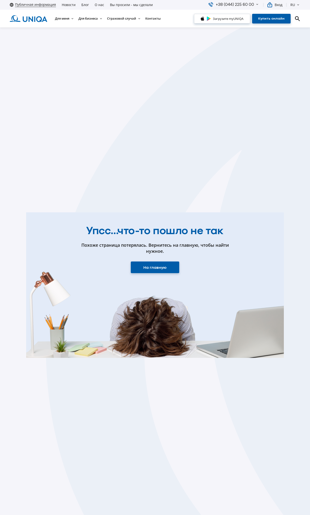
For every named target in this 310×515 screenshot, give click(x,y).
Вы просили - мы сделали (131, 5)
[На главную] (155, 267)
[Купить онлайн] (271, 18)
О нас (99, 5)
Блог (85, 5)
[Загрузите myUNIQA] (222, 18)
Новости (69, 5)
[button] (257, 4)
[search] (297, 18)
